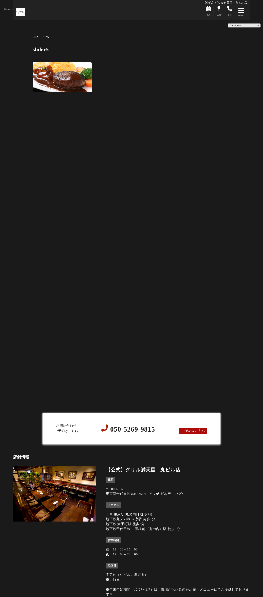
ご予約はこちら (193, 431)
